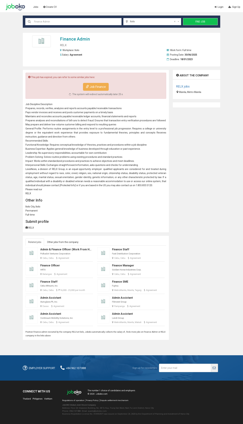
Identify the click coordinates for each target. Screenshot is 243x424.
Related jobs (34, 242)
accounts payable (86, 108)
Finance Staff (120, 249)
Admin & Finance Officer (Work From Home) (68, 249)
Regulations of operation (73, 400)
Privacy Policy (92, 400)
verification (133, 120)
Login (219, 7)
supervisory (48, 153)
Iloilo (77, 50)
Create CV (50, 7)
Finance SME (120, 281)
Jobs (35, 7)
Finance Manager (123, 265)
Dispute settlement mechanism (114, 400)
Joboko (15, 7)
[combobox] (152, 21)
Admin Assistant (50, 297)
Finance (68, 39)
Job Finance (96, 87)
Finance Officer (50, 265)
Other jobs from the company (62, 242)
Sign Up (234, 7)
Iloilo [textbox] (152, 21)
